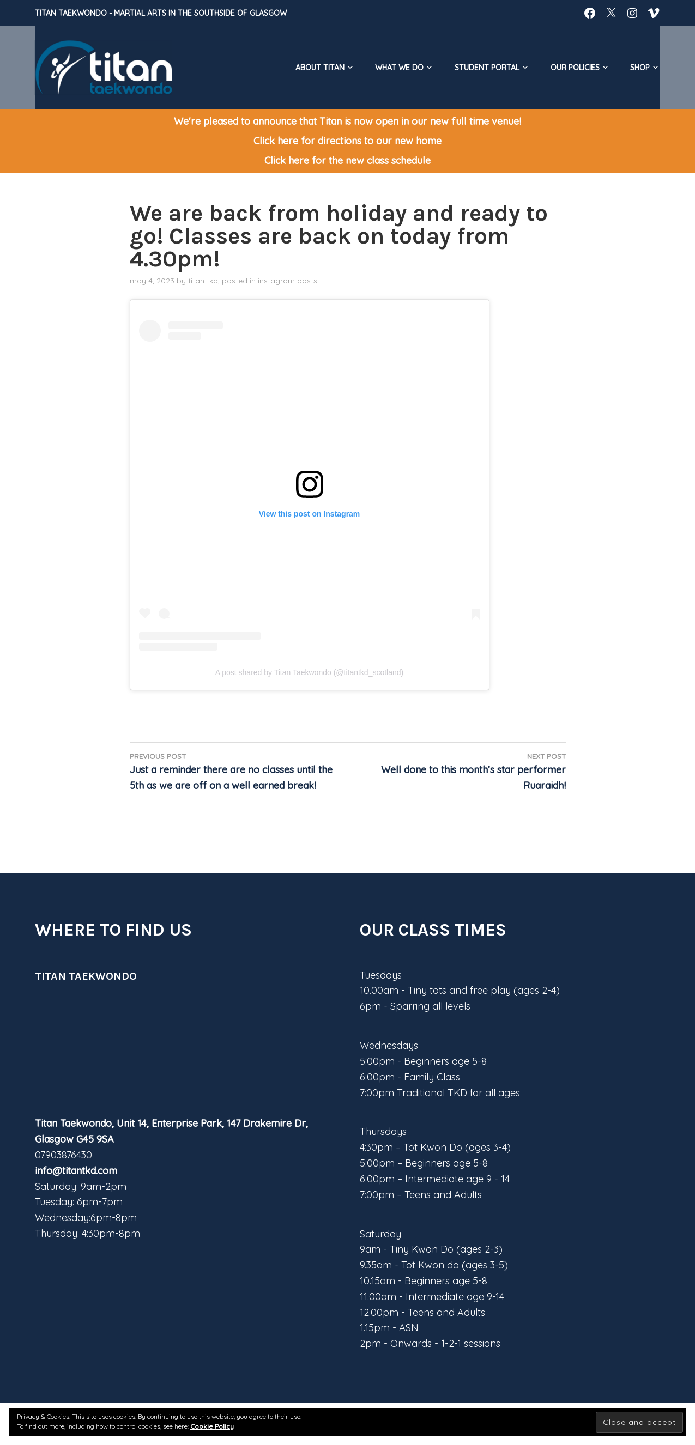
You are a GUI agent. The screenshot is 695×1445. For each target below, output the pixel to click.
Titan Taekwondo (71, 13)
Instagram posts (287, 281)
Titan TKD (203, 281)
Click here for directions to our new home (347, 141)
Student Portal (487, 67)
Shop (640, 67)
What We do (399, 67)
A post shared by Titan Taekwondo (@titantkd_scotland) (309, 672)
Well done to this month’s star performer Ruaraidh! (457, 771)
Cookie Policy (212, 1426)
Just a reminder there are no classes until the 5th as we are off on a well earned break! (239, 771)
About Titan (320, 67)
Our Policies (575, 67)
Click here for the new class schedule (347, 160)
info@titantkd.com (76, 1170)
